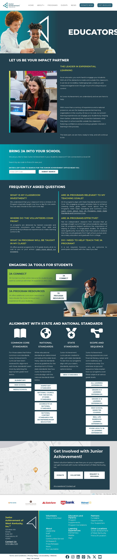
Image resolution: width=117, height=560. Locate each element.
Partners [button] (95, 516)
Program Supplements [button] (74, 521)
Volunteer (75, 475)
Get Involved (105, 5)
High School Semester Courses (97, 410)
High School (20, 385)
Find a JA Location (98, 536)
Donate (60, 475)
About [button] (49, 529)
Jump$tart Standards (46, 387)
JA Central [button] (35, 558)
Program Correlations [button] (77, 525)
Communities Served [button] (55, 539)
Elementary (20, 380)
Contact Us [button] (11, 542)
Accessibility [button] (44, 555)
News (73, 5)
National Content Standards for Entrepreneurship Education (45, 417)
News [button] (48, 546)
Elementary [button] (73, 533)
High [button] (70, 538)
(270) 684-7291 (11, 544)
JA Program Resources (58, 295)
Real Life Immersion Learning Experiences (96, 420)
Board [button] (48, 536)
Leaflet (93, 494)
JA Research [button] (51, 541)
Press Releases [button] (52, 544)
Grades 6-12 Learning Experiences (96, 401)
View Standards (70, 375)
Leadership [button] (50, 531)
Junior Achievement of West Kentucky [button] (99, 532)
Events (64, 5)
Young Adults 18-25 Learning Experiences (97, 430)
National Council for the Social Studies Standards (45, 396)
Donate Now (87, 5)
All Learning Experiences (97, 384)
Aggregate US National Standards (45, 406)
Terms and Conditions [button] (17, 555)
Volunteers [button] (51, 516)
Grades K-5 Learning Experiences (96, 392)
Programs (52, 5)
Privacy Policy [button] (33, 555)
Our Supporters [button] (98, 523)
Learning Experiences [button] (74, 530)
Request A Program (94, 475)
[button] (43, 5)
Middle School (20, 389)
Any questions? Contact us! (64, 486)
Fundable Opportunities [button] (97, 519)
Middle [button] (71, 535)
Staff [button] (48, 533)
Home (31, 5)
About (40, 5)
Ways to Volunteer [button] (54, 518)
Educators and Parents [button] (75, 517)
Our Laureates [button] (52, 549)
